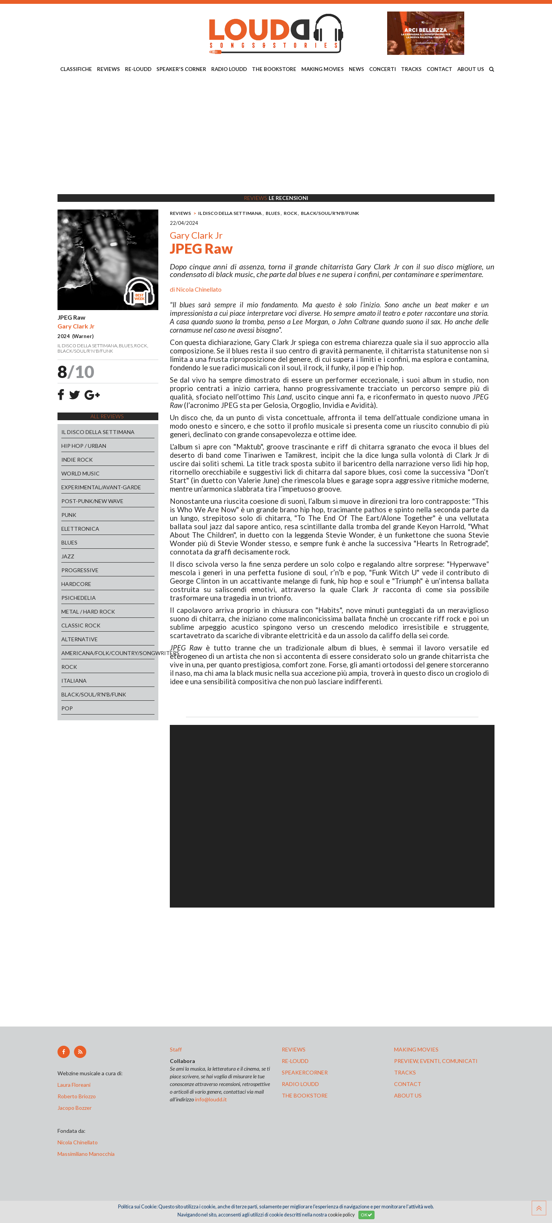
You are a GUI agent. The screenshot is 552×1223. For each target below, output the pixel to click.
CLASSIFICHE (76, 69)
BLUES (69, 542)
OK (366, 1215)
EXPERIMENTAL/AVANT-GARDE (101, 487)
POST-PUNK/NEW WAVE (92, 501)
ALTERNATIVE (79, 639)
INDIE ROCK (77, 459)
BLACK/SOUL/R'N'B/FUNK (93, 694)
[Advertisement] (276, 134)
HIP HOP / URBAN (83, 445)
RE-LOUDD (138, 69)
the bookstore (305, 1095)
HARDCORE (76, 584)
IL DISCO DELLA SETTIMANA (98, 432)
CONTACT (439, 69)
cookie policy (341, 1215)
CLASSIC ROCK (80, 625)
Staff (176, 1049)
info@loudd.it (211, 1099)
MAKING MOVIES (322, 69)
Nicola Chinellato (199, 289)
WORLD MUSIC (80, 473)
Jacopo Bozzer (75, 1107)
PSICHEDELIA (78, 597)
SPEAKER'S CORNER (181, 69)
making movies (416, 1049)
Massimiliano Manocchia (86, 1153)
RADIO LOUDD (229, 69)
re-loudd (295, 1061)
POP (67, 708)
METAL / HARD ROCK (88, 611)
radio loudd (300, 1084)
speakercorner (305, 1072)
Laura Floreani (75, 1084)
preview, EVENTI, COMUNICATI (436, 1061)
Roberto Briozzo (77, 1096)
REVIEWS (108, 69)
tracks (405, 1072)
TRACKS (411, 69)
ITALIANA (74, 680)
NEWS (356, 69)
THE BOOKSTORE (274, 69)
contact (407, 1084)
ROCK (69, 666)
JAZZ (67, 556)
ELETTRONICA (80, 528)
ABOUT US (470, 69)
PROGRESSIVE (80, 570)
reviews (294, 1049)
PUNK (68, 515)
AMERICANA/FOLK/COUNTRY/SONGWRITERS (107, 653)
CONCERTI (382, 69)
